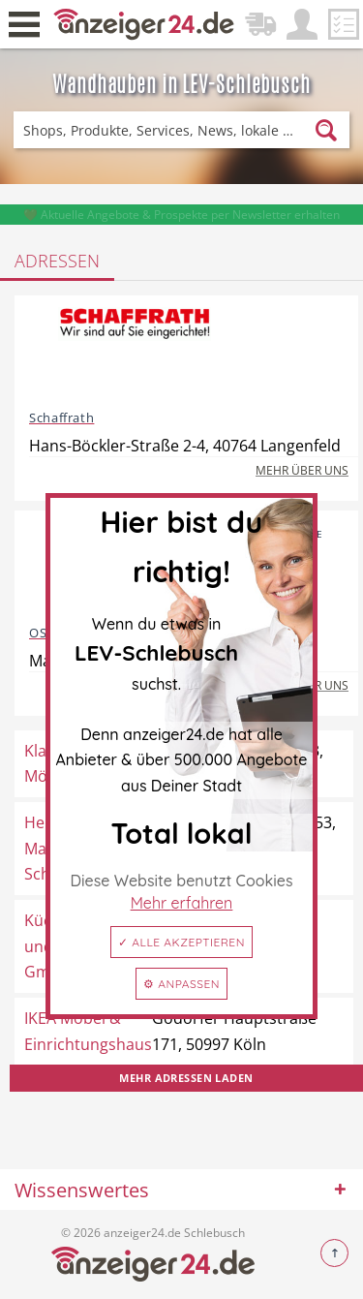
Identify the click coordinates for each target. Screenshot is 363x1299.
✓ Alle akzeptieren (181, 942)
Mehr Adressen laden (186, 1077)
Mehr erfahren (182, 902)
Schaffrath (61, 417)
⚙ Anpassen (181, 983)
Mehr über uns (302, 470)
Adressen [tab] (57, 260)
